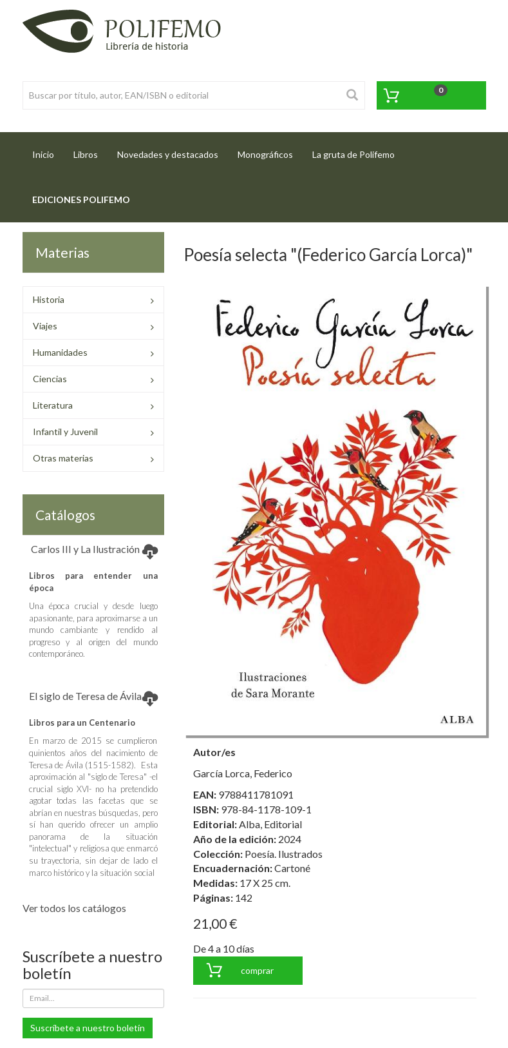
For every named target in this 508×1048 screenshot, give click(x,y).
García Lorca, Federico (242, 773)
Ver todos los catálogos (74, 908)
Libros (85, 154)
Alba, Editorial (270, 824)
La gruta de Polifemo (353, 154)
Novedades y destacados (167, 154)
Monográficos (265, 154)
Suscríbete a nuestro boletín (87, 1027)
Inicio (48, 150)
